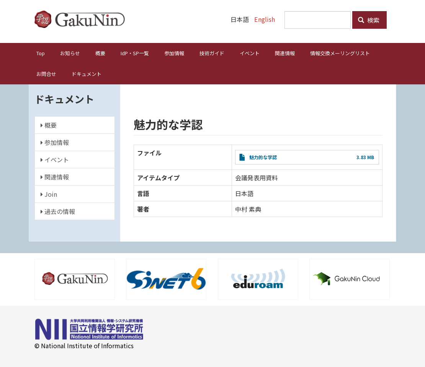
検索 (368, 20)
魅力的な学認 (263, 157)
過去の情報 (58, 211)
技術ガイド (211, 53)
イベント (250, 53)
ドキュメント (86, 73)
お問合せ (46, 73)
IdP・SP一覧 (135, 53)
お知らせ (70, 53)
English (265, 19)
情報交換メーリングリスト (340, 53)
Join (49, 194)
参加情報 (174, 53)
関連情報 (285, 53)
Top (40, 53)
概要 (100, 53)
